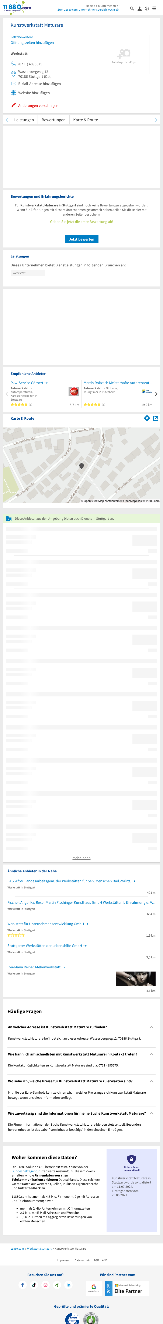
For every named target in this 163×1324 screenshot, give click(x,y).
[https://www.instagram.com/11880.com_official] (45, 1285)
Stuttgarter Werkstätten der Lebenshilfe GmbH (44, 945)
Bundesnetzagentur (26, 1171)
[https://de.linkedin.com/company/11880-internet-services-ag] (68, 1285)
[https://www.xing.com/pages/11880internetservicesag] (57, 1285)
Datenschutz (82, 1260)
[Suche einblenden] (134, 8)
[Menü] (156, 8)
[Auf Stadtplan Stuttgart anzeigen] (155, 418)
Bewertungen (54, 119)
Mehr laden (82, 857)
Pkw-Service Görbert (27, 382)
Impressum (64, 1260)
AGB (96, 1260)
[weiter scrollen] (156, 119)
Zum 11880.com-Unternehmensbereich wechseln (88, 9)
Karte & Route (85, 119)
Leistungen (24, 119)
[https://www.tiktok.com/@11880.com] (34, 1285)
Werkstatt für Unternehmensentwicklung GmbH (45, 923)
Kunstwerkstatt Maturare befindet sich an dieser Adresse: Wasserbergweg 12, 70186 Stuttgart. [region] (74, 1038)
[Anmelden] (141, 8)
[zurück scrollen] (7, 119)
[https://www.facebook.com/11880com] (22, 1285)
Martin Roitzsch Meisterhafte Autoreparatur (118, 382)
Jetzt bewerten (81, 239)
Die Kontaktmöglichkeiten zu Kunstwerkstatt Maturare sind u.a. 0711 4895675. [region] (63, 1065)
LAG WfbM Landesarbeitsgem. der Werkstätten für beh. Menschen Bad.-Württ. (69, 880)
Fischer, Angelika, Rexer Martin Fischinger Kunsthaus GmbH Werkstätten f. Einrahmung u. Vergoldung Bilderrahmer (81, 902)
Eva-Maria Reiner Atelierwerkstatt (33, 967)
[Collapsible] (151, 1027)
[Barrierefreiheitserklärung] (148, 8)
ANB (104, 1260)
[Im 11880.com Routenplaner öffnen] (147, 417)
